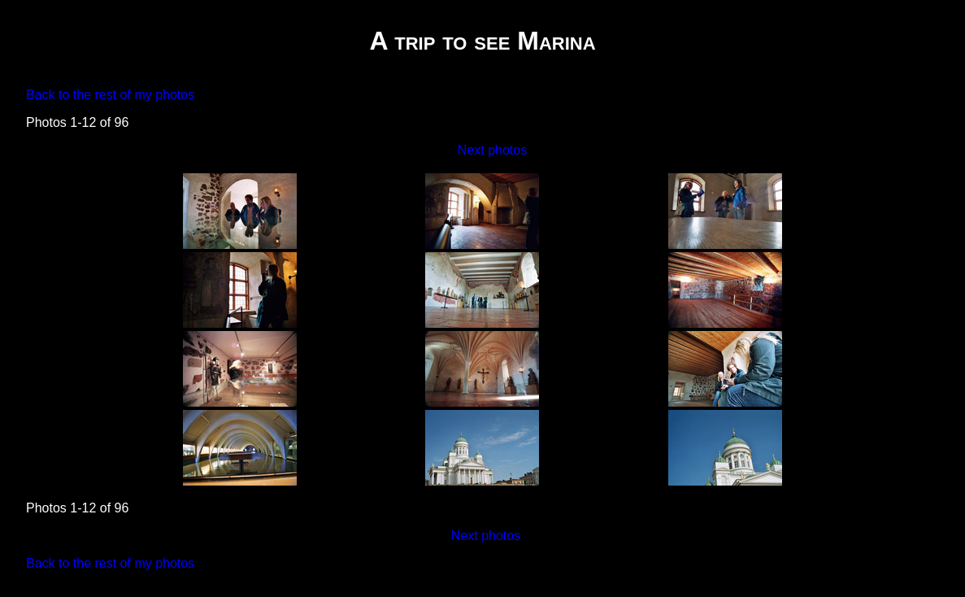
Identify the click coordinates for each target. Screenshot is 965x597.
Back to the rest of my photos (110, 95)
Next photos (492, 150)
